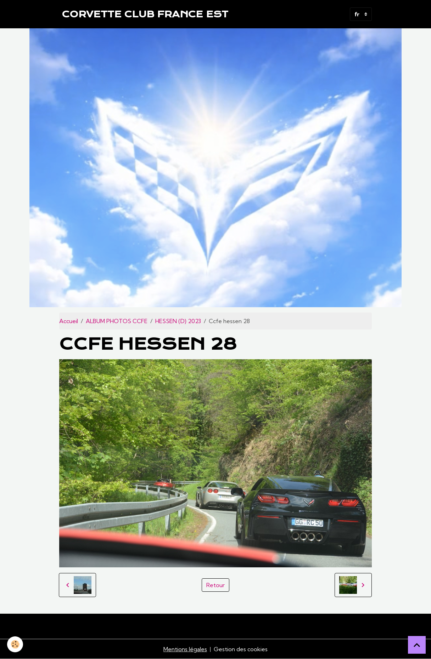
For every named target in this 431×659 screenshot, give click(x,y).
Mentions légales (185, 649)
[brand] (145, 14)
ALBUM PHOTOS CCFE (116, 321)
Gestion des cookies (241, 649)
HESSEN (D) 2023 (178, 321)
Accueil (68, 321)
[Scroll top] (417, 645)
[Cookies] (15, 644)
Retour (215, 585)
